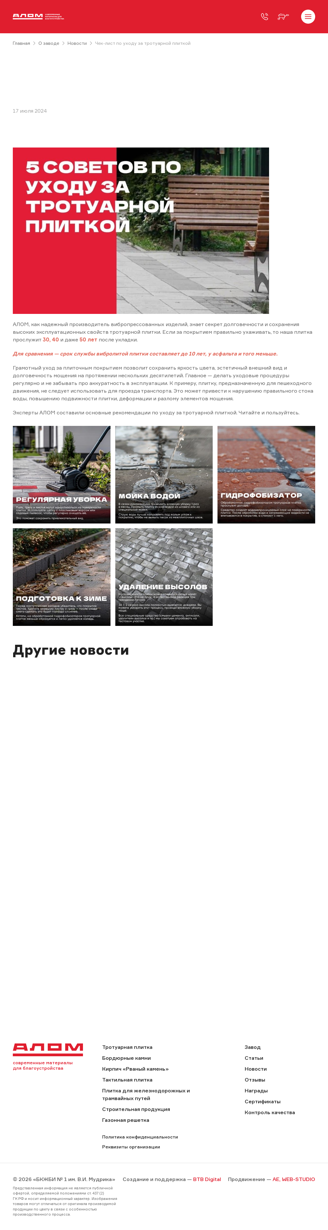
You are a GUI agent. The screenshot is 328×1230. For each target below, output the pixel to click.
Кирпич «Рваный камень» (135, 1069)
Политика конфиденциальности (140, 1136)
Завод (253, 1047)
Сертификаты (263, 1101)
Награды (256, 1090)
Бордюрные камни (126, 1058)
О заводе (48, 43)
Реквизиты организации (131, 1146)
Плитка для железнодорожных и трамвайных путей (146, 1094)
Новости (77, 43)
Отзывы (255, 1079)
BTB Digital (207, 1179)
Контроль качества (270, 1112)
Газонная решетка (125, 1120)
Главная (21, 43)
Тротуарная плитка (127, 1047)
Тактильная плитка (127, 1079)
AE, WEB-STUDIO (294, 1179)
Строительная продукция (136, 1109)
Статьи (254, 1058)
